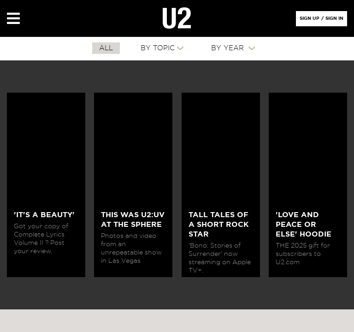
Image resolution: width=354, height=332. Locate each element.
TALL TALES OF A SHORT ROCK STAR (219, 224)
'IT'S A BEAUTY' (44, 215)
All (106, 48)
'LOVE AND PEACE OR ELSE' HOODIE (303, 224)
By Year (228, 48)
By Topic (158, 48)
